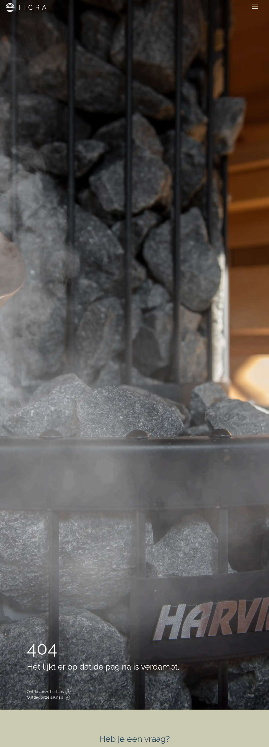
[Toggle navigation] (255, 7)
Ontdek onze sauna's (45, 697)
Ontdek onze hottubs (45, 691)
